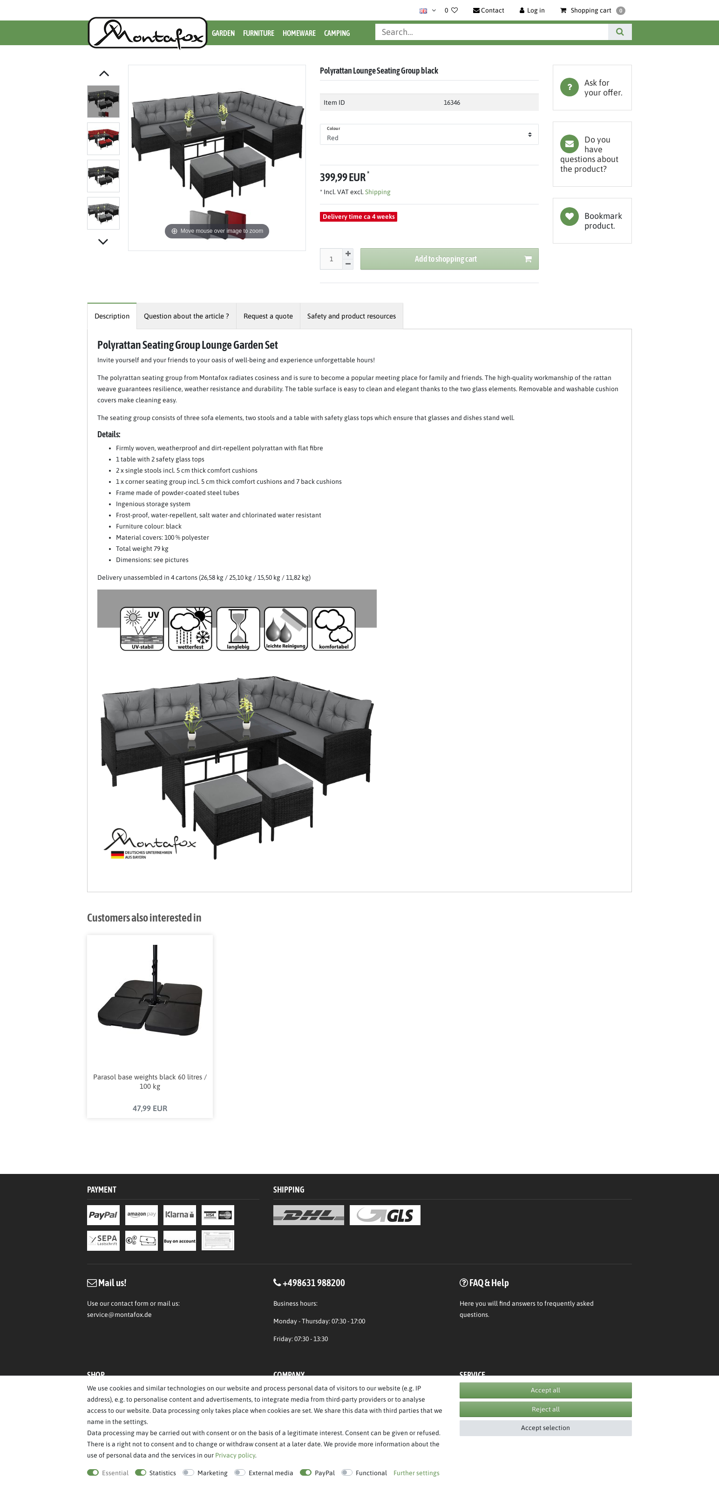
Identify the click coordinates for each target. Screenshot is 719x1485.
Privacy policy (235, 1455)
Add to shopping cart (473, 259)
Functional (371, 1473)
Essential (115, 1473)
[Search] (620, 32)
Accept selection (545, 1427)
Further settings (416, 1473)
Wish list (592, 220)
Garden (223, 33)
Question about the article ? (186, 316)
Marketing (212, 1473)
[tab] (592, 87)
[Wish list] (451, 10)
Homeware (299, 33)
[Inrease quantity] (347, 253)
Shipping (377, 192)
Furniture (258, 33)
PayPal (325, 1473)
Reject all (546, 1409)
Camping (337, 33)
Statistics (162, 1473)
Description (112, 316)
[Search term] (491, 32)
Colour (333, 128)
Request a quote (268, 316)
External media (271, 1473)
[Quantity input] (331, 259)
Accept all (545, 1390)
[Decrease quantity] (347, 264)
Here (467, 1304)
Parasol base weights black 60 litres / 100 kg (150, 1082)
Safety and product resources (351, 316)
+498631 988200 (314, 1283)
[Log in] (532, 10)
